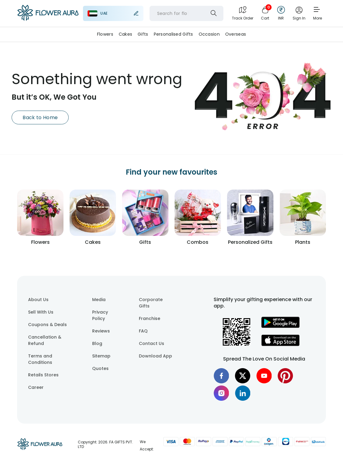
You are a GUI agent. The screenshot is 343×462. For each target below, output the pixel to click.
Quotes (100, 368)
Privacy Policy (100, 315)
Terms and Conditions (40, 359)
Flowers (105, 34)
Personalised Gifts (173, 34)
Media (99, 300)
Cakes (125, 34)
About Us (38, 300)
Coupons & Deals (47, 325)
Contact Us (151, 343)
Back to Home (40, 117)
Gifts (143, 34)
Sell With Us (40, 312)
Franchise (149, 318)
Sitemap (101, 356)
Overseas (235, 34)
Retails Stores (43, 375)
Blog (97, 343)
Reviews (101, 331)
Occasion (209, 34)
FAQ (143, 331)
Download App (155, 356)
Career (36, 387)
